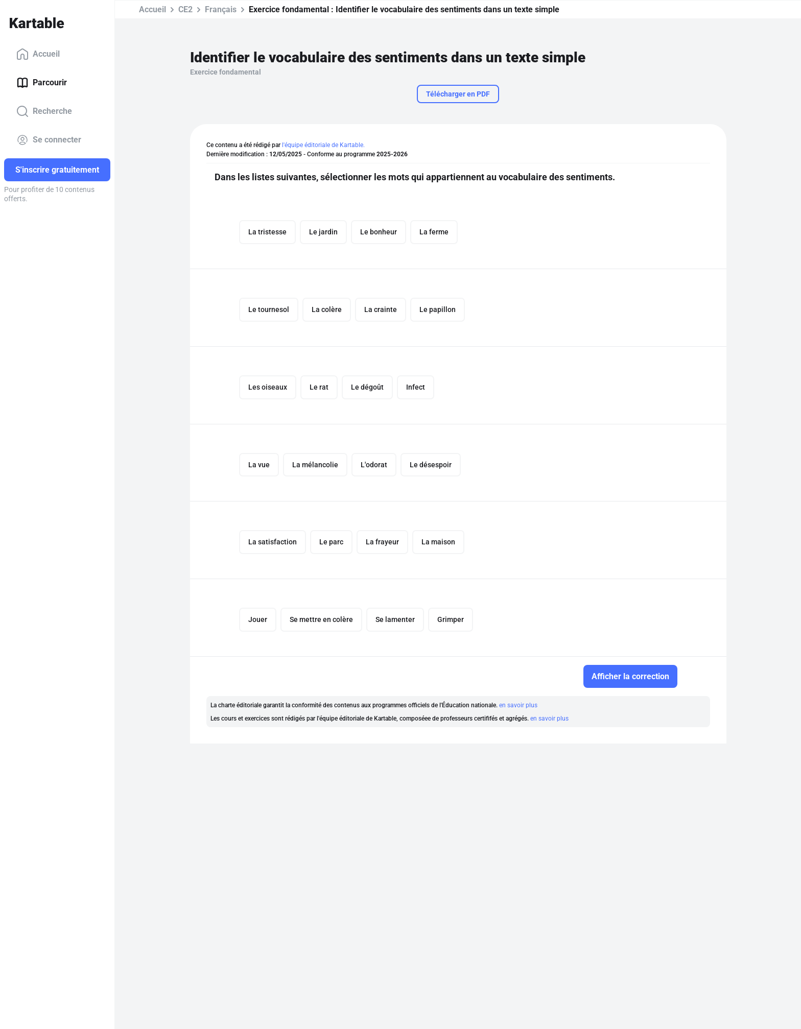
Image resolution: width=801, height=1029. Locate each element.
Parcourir (41, 83)
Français (221, 9)
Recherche (44, 111)
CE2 (185, 9)
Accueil (38, 54)
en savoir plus (518, 705)
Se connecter (48, 140)
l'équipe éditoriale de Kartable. (323, 145)
